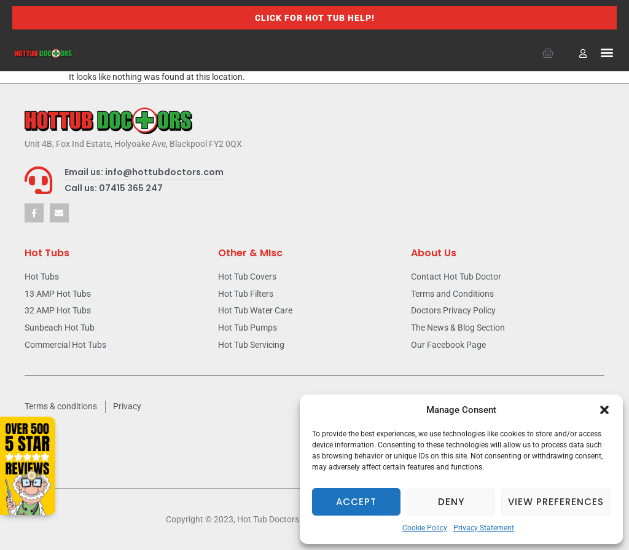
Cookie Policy (424, 528)
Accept (356, 501)
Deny (451, 501)
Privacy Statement (483, 528)
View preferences (556, 501)
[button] (604, 410)
